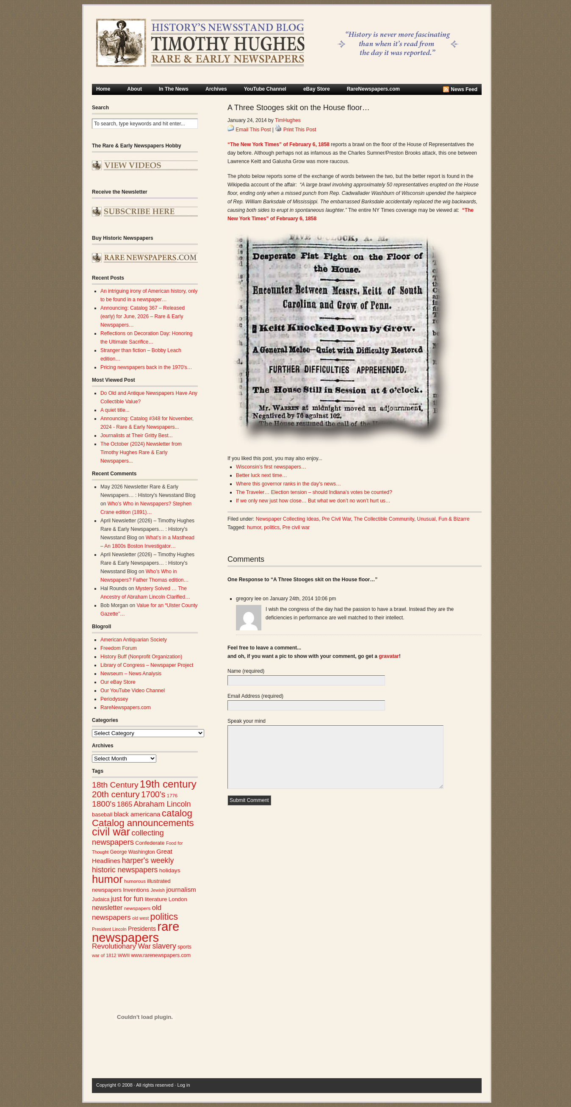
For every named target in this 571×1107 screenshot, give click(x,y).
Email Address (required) (255, 696)
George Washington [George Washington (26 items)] (132, 852)
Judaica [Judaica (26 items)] (100, 899)
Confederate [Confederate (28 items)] (149, 843)
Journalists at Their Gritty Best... (136, 435)
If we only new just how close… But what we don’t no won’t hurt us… (313, 501)
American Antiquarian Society (133, 640)
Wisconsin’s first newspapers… (271, 467)
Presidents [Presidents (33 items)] (142, 928)
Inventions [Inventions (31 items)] (136, 890)
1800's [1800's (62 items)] (104, 803)
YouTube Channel (265, 89)
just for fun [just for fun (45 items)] (127, 898)
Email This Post (253, 130)
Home (103, 89)
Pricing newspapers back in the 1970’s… (146, 367)
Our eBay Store (118, 682)
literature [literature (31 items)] (156, 899)
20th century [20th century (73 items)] (116, 794)
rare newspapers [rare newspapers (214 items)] (135, 931)
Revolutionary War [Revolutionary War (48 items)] (121, 946)
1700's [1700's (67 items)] (153, 794)
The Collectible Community (384, 519)
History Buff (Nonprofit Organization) (141, 657)
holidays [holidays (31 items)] (169, 870)
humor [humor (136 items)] (107, 879)
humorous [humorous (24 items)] (135, 881)
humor (254, 527)
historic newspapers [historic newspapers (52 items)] (125, 870)
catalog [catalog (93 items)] (177, 813)
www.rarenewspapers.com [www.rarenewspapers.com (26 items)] (161, 955)
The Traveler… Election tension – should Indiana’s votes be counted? (314, 492)
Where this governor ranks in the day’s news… (288, 484)
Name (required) (245, 671)
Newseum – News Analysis (130, 674)
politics (272, 527)
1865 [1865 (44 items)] (124, 804)
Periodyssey (114, 699)
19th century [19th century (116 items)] (168, 784)
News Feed (464, 89)
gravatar (389, 656)
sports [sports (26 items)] (184, 947)
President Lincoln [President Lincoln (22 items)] (109, 929)
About (134, 89)
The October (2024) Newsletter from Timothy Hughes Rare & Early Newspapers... (141, 452)
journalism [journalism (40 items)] (181, 889)
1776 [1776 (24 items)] (172, 795)
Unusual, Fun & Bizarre (443, 519)
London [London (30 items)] (178, 899)
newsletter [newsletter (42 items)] (107, 907)
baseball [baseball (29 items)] (102, 814)
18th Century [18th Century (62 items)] (115, 784)
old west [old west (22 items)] (140, 918)
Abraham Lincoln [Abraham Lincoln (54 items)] (162, 804)
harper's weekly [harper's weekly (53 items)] (148, 860)
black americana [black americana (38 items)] (137, 814)
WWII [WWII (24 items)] (124, 955)
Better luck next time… (261, 475)
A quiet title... (115, 410)
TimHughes (288, 120)
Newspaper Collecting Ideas (287, 519)
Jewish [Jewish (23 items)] (157, 890)
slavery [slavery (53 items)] (164, 946)
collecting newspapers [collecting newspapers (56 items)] (128, 837)
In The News (173, 89)
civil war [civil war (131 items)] (111, 832)
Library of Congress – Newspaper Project (146, 665)
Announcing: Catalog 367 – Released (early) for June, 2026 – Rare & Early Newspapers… (142, 316)
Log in (183, 1085)
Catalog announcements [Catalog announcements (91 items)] (143, 823)
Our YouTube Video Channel (132, 691)
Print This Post (299, 130)
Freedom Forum (118, 648)
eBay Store (316, 89)
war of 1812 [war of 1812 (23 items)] (104, 955)
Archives (216, 89)
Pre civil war (296, 527)
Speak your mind (246, 721)
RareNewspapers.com (373, 89)
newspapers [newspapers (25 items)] (137, 908)
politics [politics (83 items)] (164, 917)
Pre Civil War (336, 519)
